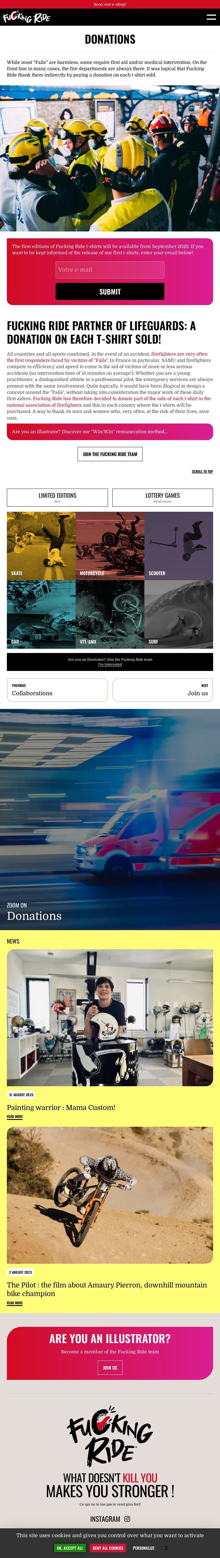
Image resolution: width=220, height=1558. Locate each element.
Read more (15, 1116)
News (13, 941)
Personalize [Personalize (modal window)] (143, 1548)
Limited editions (57, 497)
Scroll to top (202, 471)
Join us (110, 1367)
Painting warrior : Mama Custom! (61, 1108)
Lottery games (163, 497)
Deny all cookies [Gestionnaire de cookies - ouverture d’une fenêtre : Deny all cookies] (108, 1548)
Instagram (110, 1518)
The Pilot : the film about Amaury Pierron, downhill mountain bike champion (107, 1289)
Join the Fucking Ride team (110, 454)
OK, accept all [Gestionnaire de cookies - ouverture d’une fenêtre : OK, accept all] (70, 1548)
